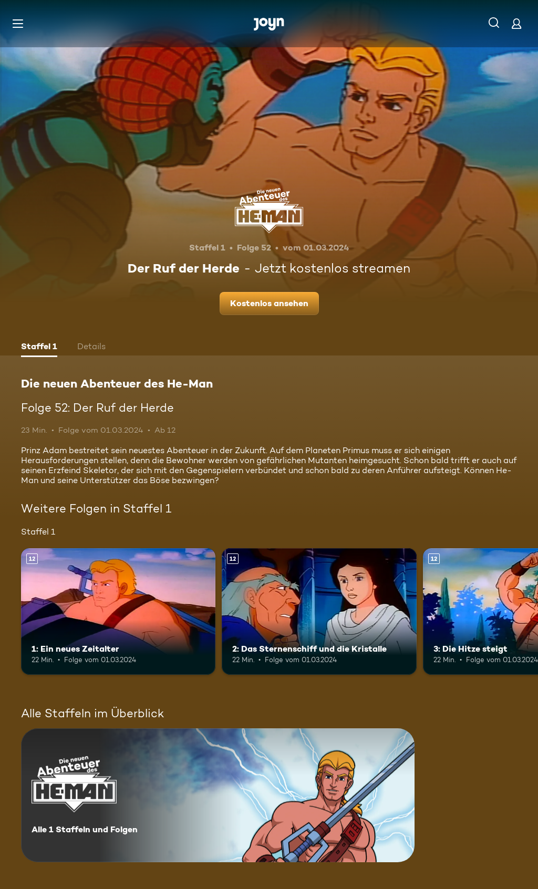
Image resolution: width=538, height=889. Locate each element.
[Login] (516, 23)
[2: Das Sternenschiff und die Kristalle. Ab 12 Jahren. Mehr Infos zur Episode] (319, 611)
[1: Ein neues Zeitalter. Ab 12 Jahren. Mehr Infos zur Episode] (118, 611)
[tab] (39, 347)
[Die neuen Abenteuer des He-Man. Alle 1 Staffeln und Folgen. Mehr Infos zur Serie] (218, 795)
